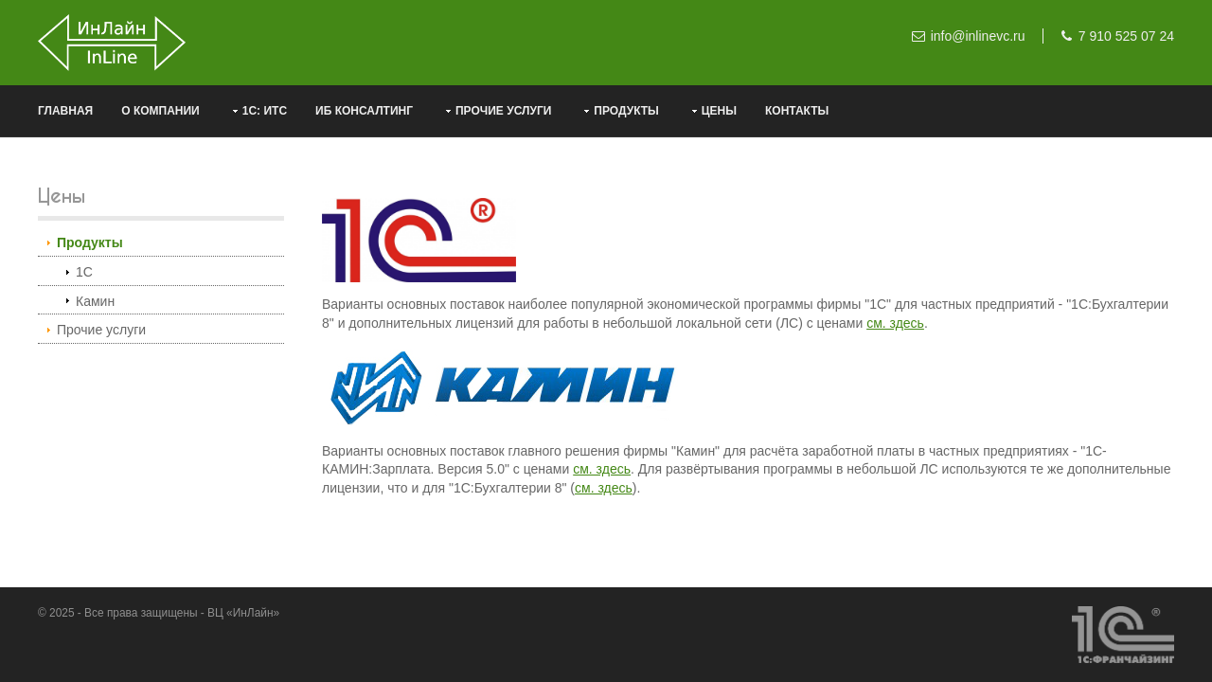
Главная (65, 110)
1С (84, 271)
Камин (95, 301)
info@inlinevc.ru (978, 36)
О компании (160, 110)
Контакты (797, 110)
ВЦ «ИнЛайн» (243, 612)
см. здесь (895, 323)
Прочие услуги (503, 110)
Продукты (626, 110)
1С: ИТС (264, 110)
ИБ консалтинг (364, 110)
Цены (719, 110)
